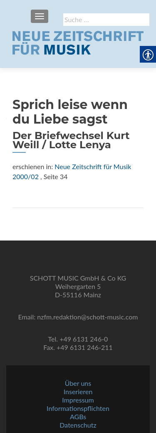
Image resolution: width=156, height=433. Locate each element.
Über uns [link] (78, 383)
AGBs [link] (78, 416)
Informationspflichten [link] (78, 408)
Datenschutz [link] (77, 425)
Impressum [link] (78, 400)
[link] (78, 41)
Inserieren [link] (78, 391)
